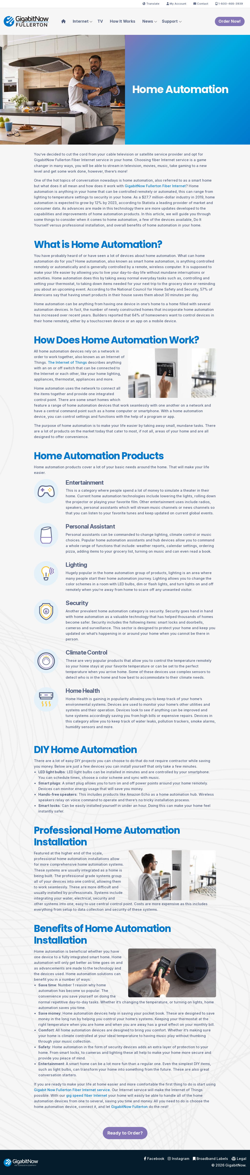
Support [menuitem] (170, 21)
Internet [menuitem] (81, 21)
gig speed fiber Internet (86, 1095)
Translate (151, 3)
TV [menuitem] (100, 21)
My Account (176, 3)
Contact (200, 3)
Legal (238, 1158)
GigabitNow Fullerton (129, 1107)
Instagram (178, 1158)
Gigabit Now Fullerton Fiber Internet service (72, 1090)
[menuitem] (63, 21)
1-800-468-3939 (229, 3)
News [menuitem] (147, 21)
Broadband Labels (210, 1158)
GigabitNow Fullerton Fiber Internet (155, 186)
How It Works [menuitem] (122, 21)
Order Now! (230, 21)
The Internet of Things (67, 362)
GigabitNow (235, 1165)
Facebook (154, 1158)
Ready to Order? (125, 1143)
